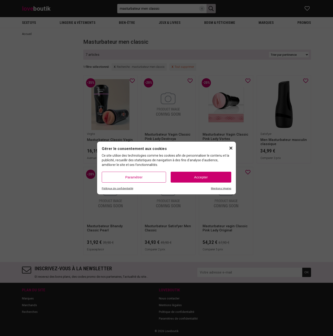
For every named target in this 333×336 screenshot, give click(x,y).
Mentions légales (221, 188)
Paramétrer (133, 177)
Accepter (201, 177)
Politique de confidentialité (117, 188)
